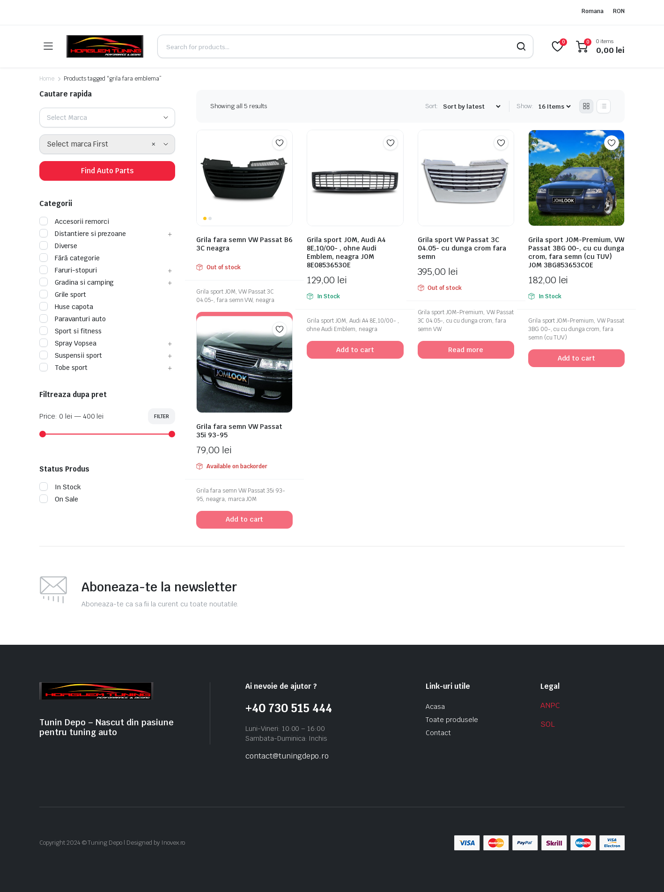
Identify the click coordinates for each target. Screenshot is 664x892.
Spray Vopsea (67, 343)
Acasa (435, 706)
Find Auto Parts (107, 170)
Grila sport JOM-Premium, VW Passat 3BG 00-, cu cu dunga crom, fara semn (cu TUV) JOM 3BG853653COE (576, 252)
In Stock (60, 487)
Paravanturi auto (72, 319)
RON (619, 11)
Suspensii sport (70, 355)
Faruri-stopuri (68, 270)
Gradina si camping (76, 282)
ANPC (550, 705)
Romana (593, 11)
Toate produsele (452, 719)
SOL (547, 724)
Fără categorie (69, 258)
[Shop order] (471, 106)
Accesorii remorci (74, 221)
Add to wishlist (279, 142)
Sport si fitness (70, 331)
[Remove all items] (153, 144)
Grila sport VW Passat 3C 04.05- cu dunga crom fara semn (462, 248)
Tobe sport (63, 367)
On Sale (58, 499)
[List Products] (604, 106)
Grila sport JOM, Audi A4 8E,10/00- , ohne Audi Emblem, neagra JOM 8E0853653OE (346, 252)
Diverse (58, 246)
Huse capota (66, 306)
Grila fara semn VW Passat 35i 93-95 (239, 430)
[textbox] (70, 117)
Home (46, 78)
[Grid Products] (586, 106)
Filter (161, 416)
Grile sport (62, 294)
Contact (438, 733)
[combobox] (107, 117)
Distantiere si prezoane (82, 233)
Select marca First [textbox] (77, 144)
